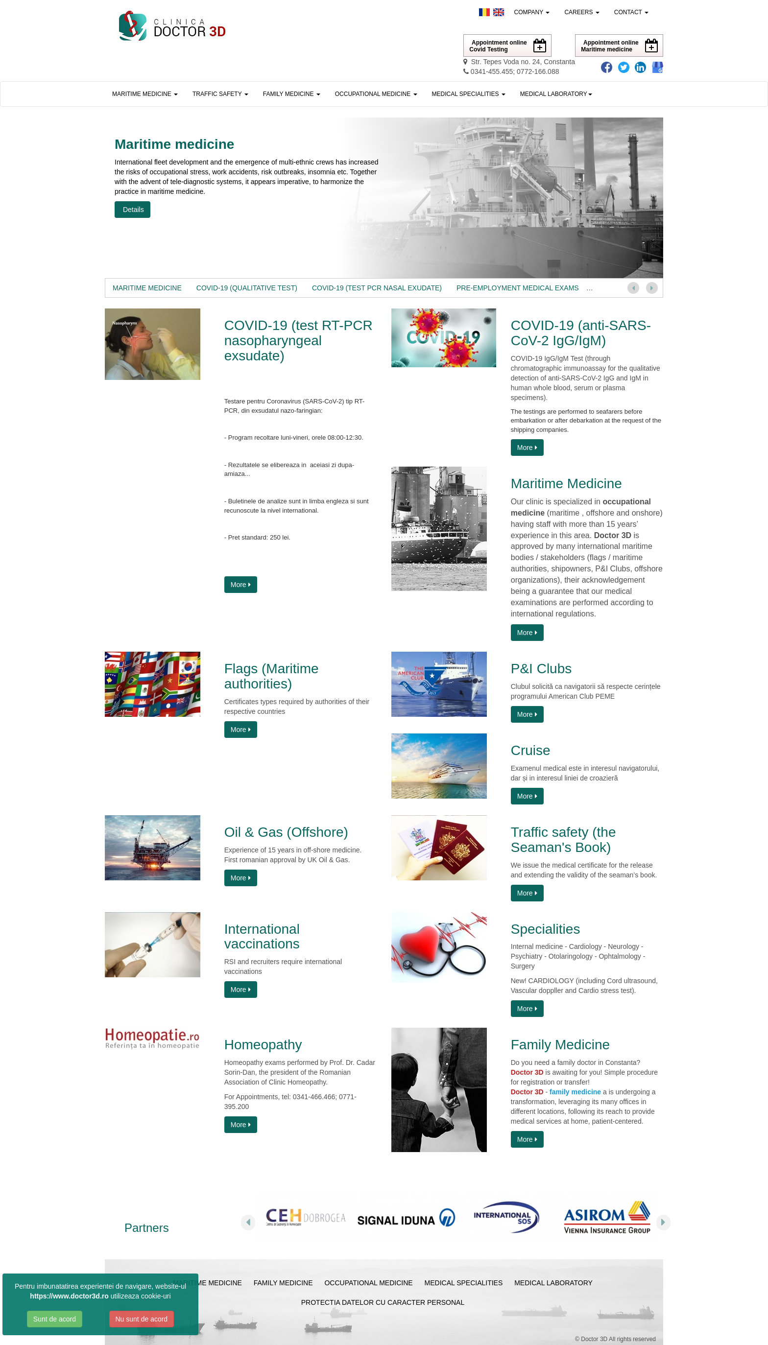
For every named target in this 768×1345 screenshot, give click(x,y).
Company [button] (532, 12)
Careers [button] (581, 12)
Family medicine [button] (291, 94)
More (241, 585)
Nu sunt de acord (142, 1319)
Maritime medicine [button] (145, 94)
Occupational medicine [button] (376, 94)
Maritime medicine (207, 1283)
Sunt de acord (54, 1319)
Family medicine (283, 1283)
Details (132, 209)
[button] (556, 94)
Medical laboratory (553, 1283)
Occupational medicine (368, 1283)
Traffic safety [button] (220, 94)
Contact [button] (631, 12)
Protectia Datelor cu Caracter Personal (382, 1302)
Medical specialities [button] (468, 94)
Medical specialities (464, 1283)
